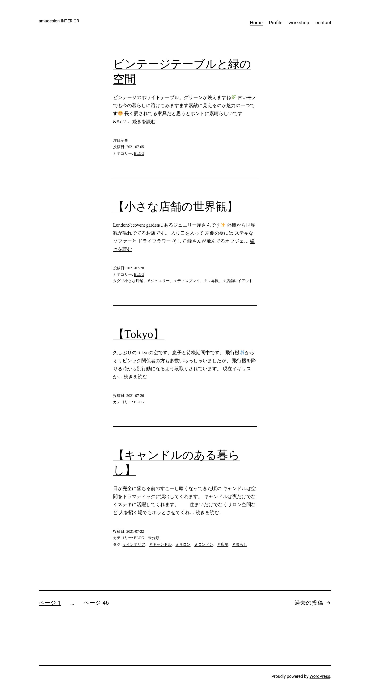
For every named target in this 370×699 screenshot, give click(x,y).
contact (323, 22)
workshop (299, 22)
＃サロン (182, 544)
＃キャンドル (160, 544)
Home (256, 22)
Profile (275, 22)
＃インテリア (133, 544)
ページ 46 (96, 602)
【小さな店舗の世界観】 (175, 206)
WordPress (320, 676)
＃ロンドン (203, 544)
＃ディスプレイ (186, 281)
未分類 (153, 538)
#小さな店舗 (132, 281)
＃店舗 (222, 544)
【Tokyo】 (138, 334)
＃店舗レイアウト (238, 281)
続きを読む (144, 121)
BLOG (139, 153)
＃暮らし (239, 544)
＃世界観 (211, 281)
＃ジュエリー (158, 281)
